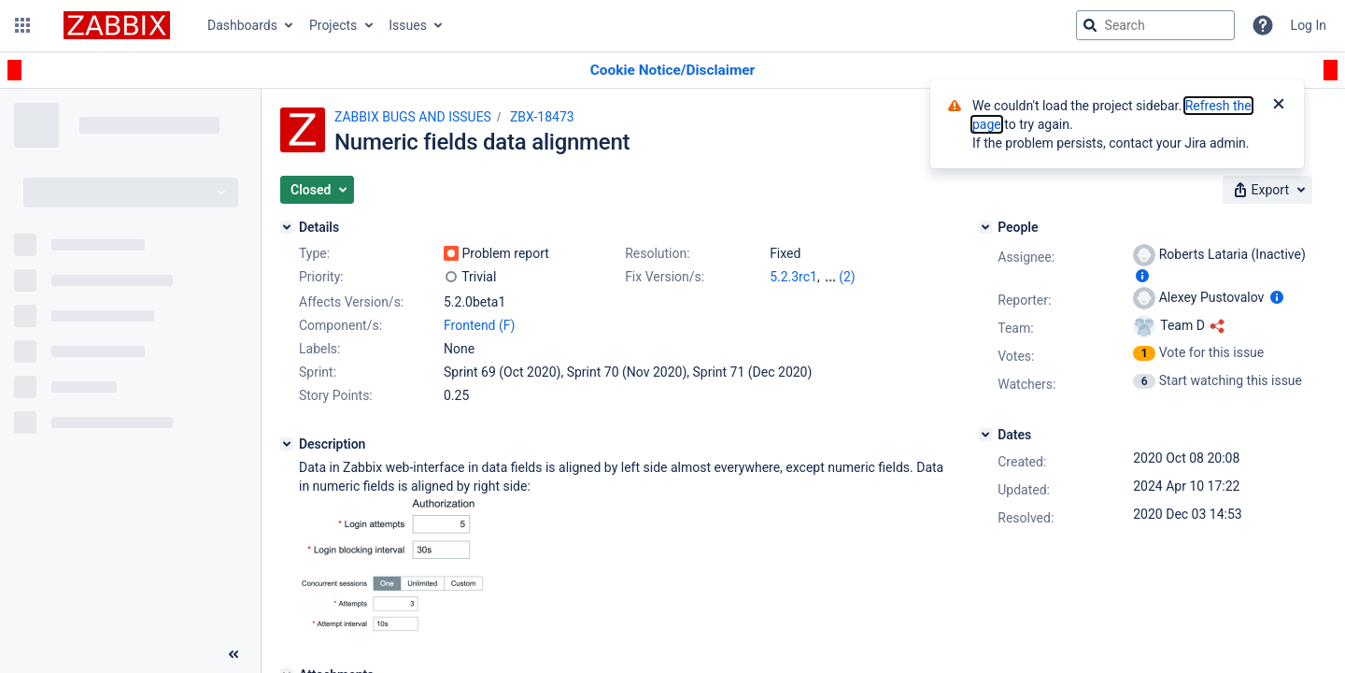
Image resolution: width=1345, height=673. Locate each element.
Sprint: (317, 372)
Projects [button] (333, 25)
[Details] (286, 227)
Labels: (319, 348)
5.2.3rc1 (793, 276)
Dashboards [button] (242, 25)
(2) (847, 276)
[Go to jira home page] (116, 25)
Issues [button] (408, 25)
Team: (1015, 328)
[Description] (286, 444)
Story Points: (336, 395)
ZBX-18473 (542, 116)
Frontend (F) (479, 325)
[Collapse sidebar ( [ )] (233, 654)
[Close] (1278, 105)
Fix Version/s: (664, 276)
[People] (985, 227)
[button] (22, 25)
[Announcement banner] (672, 70)
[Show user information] (1142, 275)
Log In (1308, 25)
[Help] (1263, 25)
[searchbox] (1155, 25)
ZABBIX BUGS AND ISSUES (412, 116)
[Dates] (985, 434)
